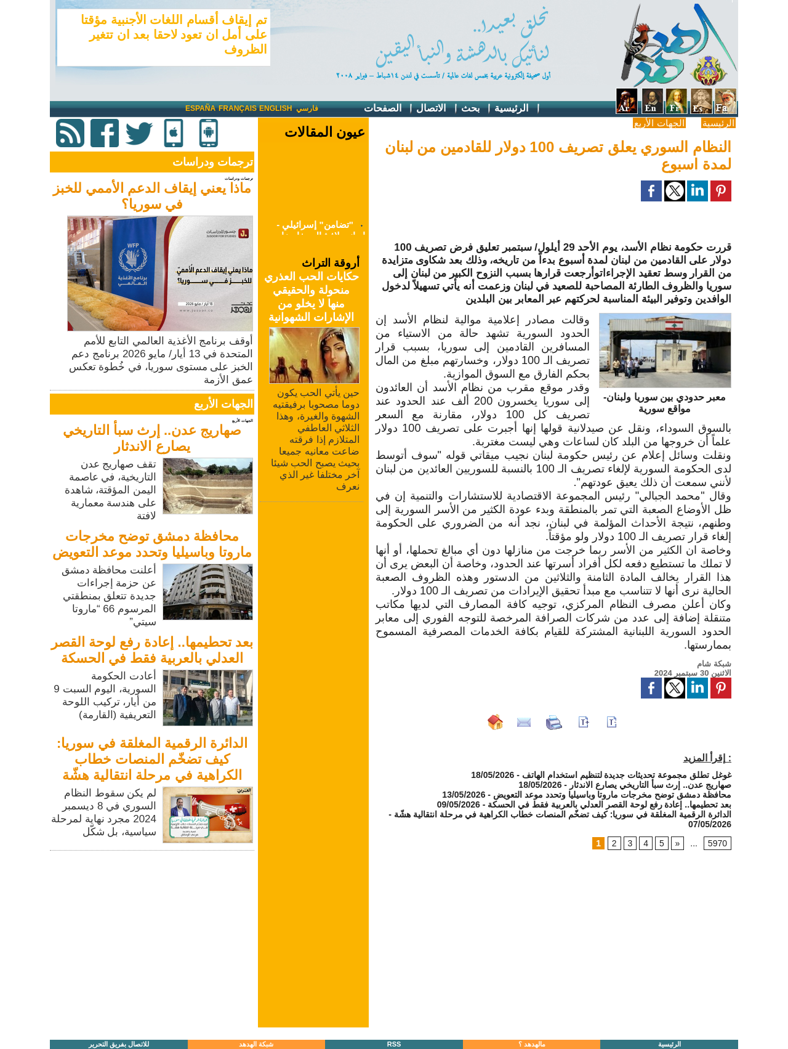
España (200, 108)
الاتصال (437, 108)
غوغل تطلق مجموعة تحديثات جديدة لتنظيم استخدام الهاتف (626, 775)
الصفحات (389, 108)
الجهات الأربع (659, 123)
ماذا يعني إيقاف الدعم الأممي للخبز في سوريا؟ (152, 196)
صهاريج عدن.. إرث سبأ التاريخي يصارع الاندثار (152, 438)
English (275, 108)
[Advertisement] (153, 940)
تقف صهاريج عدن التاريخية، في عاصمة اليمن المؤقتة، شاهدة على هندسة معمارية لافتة (110, 490)
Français (238, 108)
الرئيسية (517, 108)
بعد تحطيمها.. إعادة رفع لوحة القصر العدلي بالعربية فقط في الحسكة (152, 650)
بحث (476, 108)
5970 (717, 843)
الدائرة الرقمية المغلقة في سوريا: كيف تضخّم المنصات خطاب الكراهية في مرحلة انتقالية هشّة (152, 759)
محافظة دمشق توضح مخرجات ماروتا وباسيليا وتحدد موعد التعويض (152, 544)
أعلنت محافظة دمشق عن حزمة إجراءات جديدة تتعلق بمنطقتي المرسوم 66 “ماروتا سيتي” (109, 596)
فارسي (307, 108)
